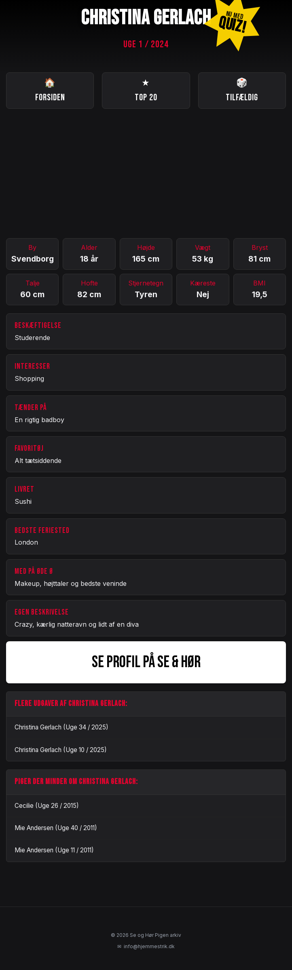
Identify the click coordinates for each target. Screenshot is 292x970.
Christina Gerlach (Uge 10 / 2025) (61, 750)
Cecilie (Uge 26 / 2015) (47, 805)
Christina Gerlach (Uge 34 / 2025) (61, 727)
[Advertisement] (146, 173)
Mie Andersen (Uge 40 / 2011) (56, 828)
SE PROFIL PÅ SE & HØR (146, 662)
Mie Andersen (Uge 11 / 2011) (54, 850)
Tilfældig (242, 89)
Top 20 (146, 89)
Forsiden (50, 89)
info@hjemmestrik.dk (146, 946)
